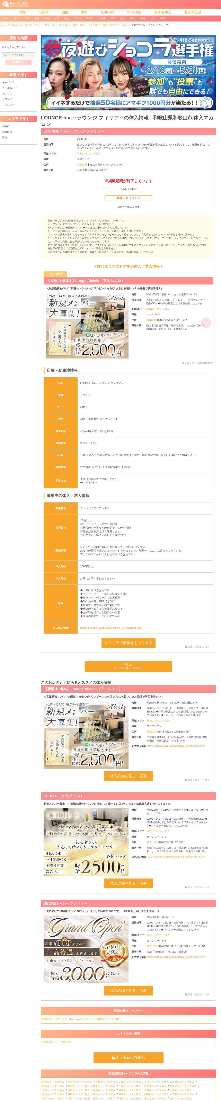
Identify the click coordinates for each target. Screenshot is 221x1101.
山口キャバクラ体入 (181, 1098)
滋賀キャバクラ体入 (53, 1094)
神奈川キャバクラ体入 (80, 1081)
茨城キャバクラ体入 (183, 1081)
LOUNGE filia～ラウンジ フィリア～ (74, 131)
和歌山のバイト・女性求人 (57, 1041)
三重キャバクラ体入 (130, 1086)
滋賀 (46, 18)
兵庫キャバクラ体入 (104, 1090)
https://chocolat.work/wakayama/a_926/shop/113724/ (176, 856)
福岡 (132, 18)
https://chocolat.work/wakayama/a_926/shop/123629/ (176, 746)
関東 (22, 12)
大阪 (4, 18)
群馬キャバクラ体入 (53, 1086)
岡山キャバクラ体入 (130, 1098)
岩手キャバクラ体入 (130, 1094)
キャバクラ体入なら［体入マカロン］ (21, 25)
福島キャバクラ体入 (130, 1090)
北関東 (44, 12)
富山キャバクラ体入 (155, 1098)
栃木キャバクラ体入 (132, 1081)
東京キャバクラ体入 (53, 1081)
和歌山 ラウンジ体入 (88, 153)
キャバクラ (8, 82)
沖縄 (162, 18)
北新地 (16, 18)
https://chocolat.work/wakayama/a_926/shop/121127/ (176, 957)
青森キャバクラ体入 (183, 1094)
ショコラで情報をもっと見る (128, 643)
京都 (36, 18)
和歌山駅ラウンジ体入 (115, 25)
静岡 (112, 18)
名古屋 (102, 18)
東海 (84, 12)
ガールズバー (9, 88)
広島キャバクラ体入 (79, 1098)
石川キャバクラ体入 (53, 1098)
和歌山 (67, 18)
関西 (65, 12)
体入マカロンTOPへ (128, 1058)
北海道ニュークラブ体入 (183, 1086)
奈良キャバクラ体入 (104, 1094)
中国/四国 (134, 12)
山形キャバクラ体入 (181, 1090)
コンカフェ (8, 104)
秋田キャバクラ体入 (79, 1094)
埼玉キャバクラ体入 (158, 1081)
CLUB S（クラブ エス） (64, 796)
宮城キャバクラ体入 (79, 1090)
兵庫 (27, 18)
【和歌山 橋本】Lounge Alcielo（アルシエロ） (85, 281)
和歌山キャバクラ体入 (57, 25)
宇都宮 (89, 18)
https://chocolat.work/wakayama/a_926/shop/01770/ (110, 627)
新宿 (78, 18)
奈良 (56, 18)
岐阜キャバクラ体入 (155, 1086)
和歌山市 (7, 131)
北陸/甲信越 (193, 12)
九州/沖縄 (107, 12)
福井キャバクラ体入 (104, 1098)
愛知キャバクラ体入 (79, 1086)
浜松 (122, 18)
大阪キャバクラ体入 (53, 1090)
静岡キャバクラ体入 (104, 1086)
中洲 (142, 18)
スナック (7, 93)
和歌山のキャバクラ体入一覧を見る (128, 666)
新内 (4, 137)
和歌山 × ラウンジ (128, 198)
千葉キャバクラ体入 (107, 1081)
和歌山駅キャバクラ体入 (86, 25)
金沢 (152, 18)
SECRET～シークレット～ (66, 903)
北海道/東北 (162, 12)
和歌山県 (82, 164)
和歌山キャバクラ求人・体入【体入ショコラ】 (68, 1019)
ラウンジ (7, 99)
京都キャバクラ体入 (155, 1090)
